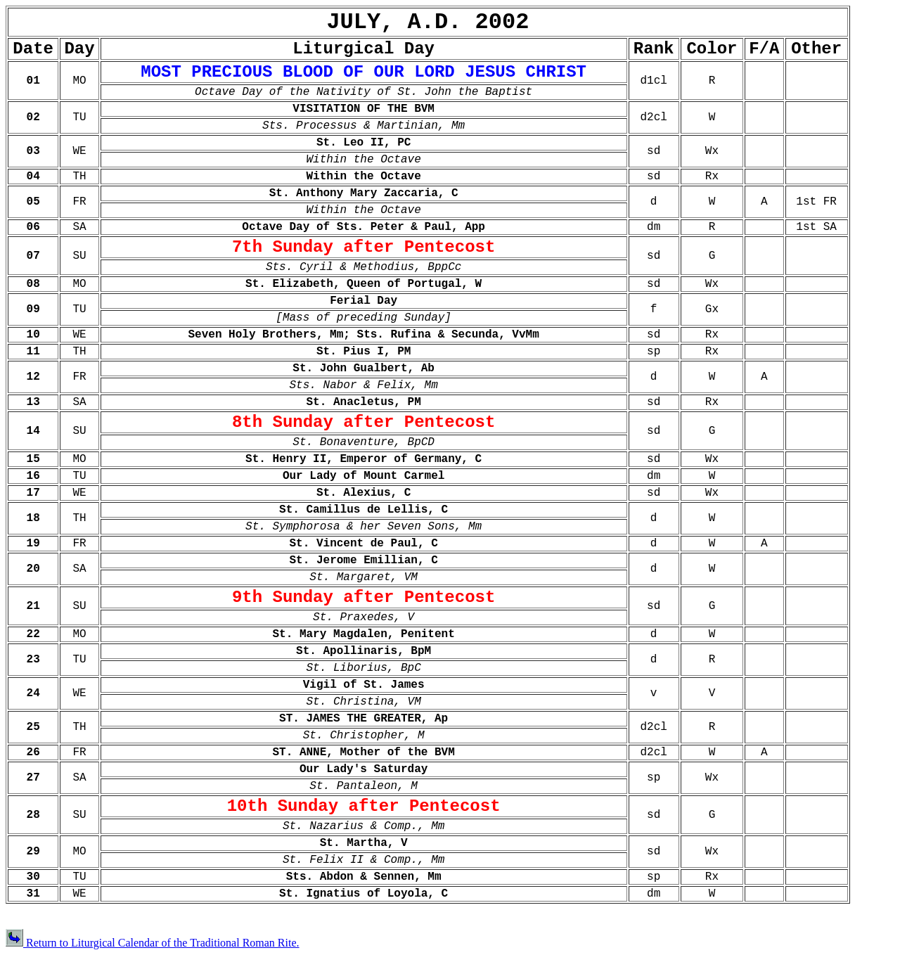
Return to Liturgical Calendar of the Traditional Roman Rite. (153, 943)
